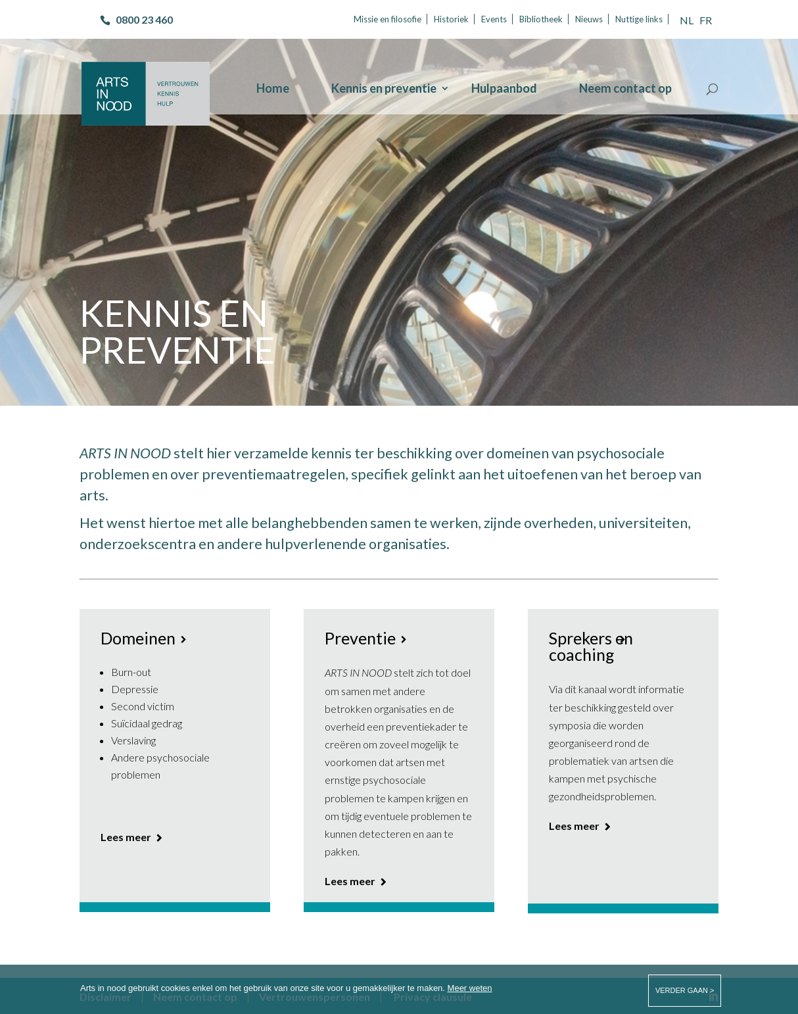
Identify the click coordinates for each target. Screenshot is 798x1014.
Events (494, 19)
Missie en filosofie (387, 19)
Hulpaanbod (504, 89)
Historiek (451, 19)
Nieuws (589, 19)
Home (272, 89)
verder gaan (681, 990)
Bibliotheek (541, 19)
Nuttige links (639, 19)
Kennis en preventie (383, 89)
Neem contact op (625, 89)
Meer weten (470, 988)
